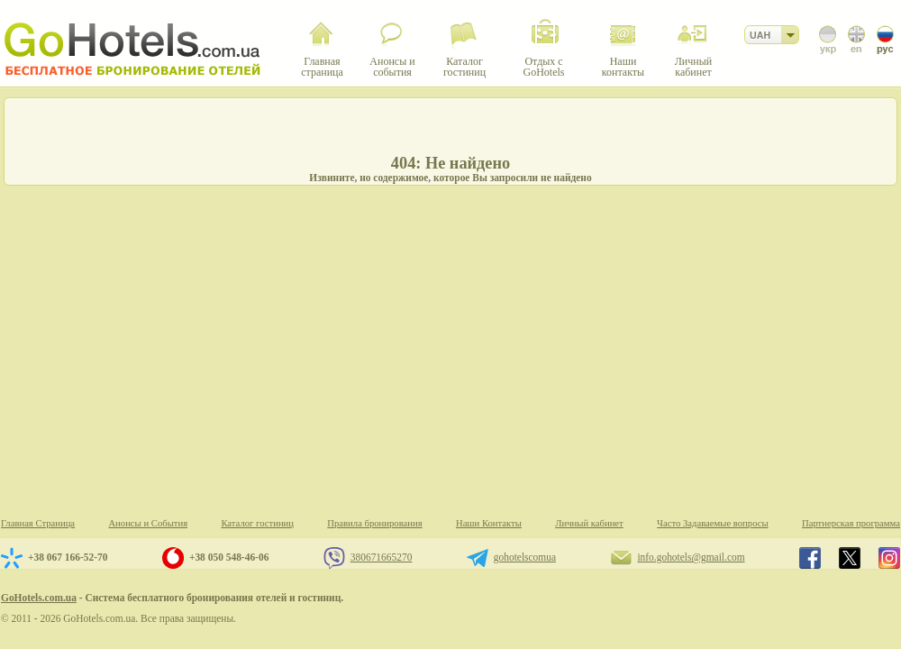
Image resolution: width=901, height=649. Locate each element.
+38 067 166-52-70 (67, 557)
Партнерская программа (851, 523)
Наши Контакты (489, 523)
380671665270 (381, 557)
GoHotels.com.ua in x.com (849, 558)
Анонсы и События (147, 523)
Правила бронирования (374, 523)
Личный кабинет (589, 523)
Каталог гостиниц (257, 523)
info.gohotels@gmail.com (690, 557)
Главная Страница (38, 523)
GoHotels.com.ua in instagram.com (889, 558)
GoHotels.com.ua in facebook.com (810, 558)
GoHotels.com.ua (39, 597)
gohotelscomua (525, 557)
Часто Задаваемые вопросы (713, 523)
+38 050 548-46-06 (228, 557)
